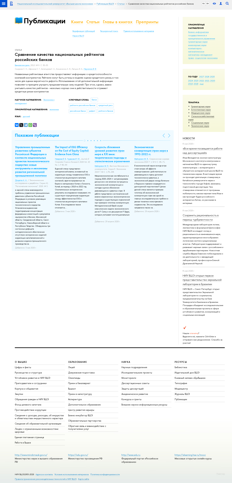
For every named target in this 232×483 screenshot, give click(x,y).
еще (202, 83)
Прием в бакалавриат (79, 383)
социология (200, 57)
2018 (196, 83)
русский (26, 116)
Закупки (19, 393)
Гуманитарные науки (200, 106)
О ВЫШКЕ (21, 361)
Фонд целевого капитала (28, 404)
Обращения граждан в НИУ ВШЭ (32, 399)
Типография (181, 383)
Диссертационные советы (135, 383)
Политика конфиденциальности (105, 474)
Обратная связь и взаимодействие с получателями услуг (87, 427)
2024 (190, 80)
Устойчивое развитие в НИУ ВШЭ (32, 377)
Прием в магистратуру (80, 393)
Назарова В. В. (60, 159)
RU (204, 3)
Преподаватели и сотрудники (31, 383)
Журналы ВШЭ (182, 393)
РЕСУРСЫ (181, 361)
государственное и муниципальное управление (201, 37)
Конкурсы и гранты (131, 399)
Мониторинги (128, 377)
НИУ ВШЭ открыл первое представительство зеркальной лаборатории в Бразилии (202, 280)
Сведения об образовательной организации (38, 423)
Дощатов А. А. (21, 180)
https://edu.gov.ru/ (78, 454)
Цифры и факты (23, 367)
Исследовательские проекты (136, 372)
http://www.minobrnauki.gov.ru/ (31, 454)
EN (208, 3)
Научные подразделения (134, 367)
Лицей (71, 367)
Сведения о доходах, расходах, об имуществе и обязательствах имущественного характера (39, 417)
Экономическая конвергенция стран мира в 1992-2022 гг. (151, 150)
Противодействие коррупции (30, 409)
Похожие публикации (37, 135)
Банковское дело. (22, 65)
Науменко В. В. (90, 69)
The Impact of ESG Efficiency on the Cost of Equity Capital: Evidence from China (72, 150)
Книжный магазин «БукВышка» (190, 377)
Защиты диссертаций (132, 388)
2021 (207, 80)
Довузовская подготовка (81, 372)
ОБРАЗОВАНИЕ (77, 361)
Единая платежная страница (29, 437)
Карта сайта (83, 479)
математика (193, 54)
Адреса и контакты (44, 474)
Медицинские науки (200, 112)
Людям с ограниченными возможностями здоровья (36, 430)
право (191, 57)
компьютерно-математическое (196, 50)
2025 (212, 76)
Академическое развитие (134, 393)
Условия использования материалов (71, 474)
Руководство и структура (28, 372)
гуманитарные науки (198, 41)
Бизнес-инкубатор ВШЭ (80, 415)
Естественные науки (201, 109)
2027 (201, 76)
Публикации (44, 21)
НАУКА (125, 361)
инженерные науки (197, 45)
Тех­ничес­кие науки (200, 125)
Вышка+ (72, 388)
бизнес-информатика (198, 32)
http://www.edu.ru (130, 454)
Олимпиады (74, 377)
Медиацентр (181, 388)
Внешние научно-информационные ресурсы (144, 404)
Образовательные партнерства (84, 420)
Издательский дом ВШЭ (187, 372)
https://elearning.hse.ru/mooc (190, 454)
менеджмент (206, 54)
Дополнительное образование (84, 404)
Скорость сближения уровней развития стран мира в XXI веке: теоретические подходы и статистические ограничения (112, 154)
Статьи (93, 22)
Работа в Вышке (23, 442)
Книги (77, 22)
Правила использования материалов (138, 31)
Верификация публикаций (83, 31)
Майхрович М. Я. (102, 166)
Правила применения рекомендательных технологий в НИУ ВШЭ (46, 479)
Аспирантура (75, 399)
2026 (207, 76)
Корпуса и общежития (26, 388)
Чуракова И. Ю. (73, 159)
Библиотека (181, 367)
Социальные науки (200, 122)
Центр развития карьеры (81, 409)
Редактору (221, 474)
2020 (212, 80)
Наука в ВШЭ (78, 36)
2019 (190, 83)
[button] (84, 140)
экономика (212, 57)
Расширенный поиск (109, 31)
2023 (196, 80)
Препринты (147, 22)
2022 (201, 80)
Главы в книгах (118, 22)
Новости (189, 138)
